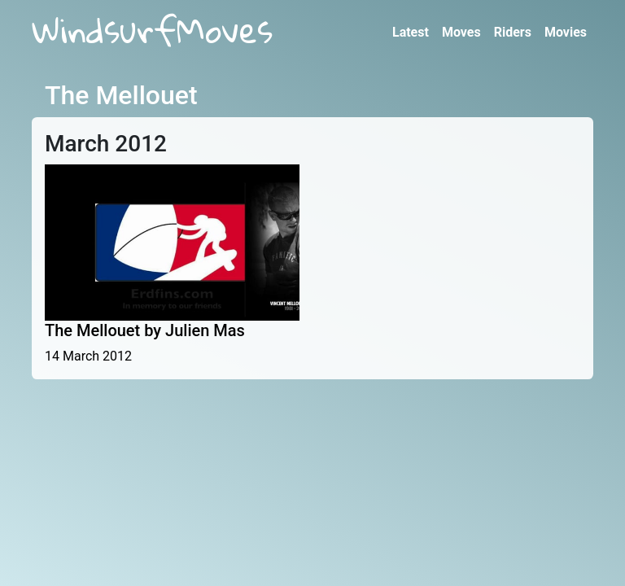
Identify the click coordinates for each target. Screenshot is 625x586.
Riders (512, 32)
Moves (461, 32)
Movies (565, 32)
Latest (410, 32)
